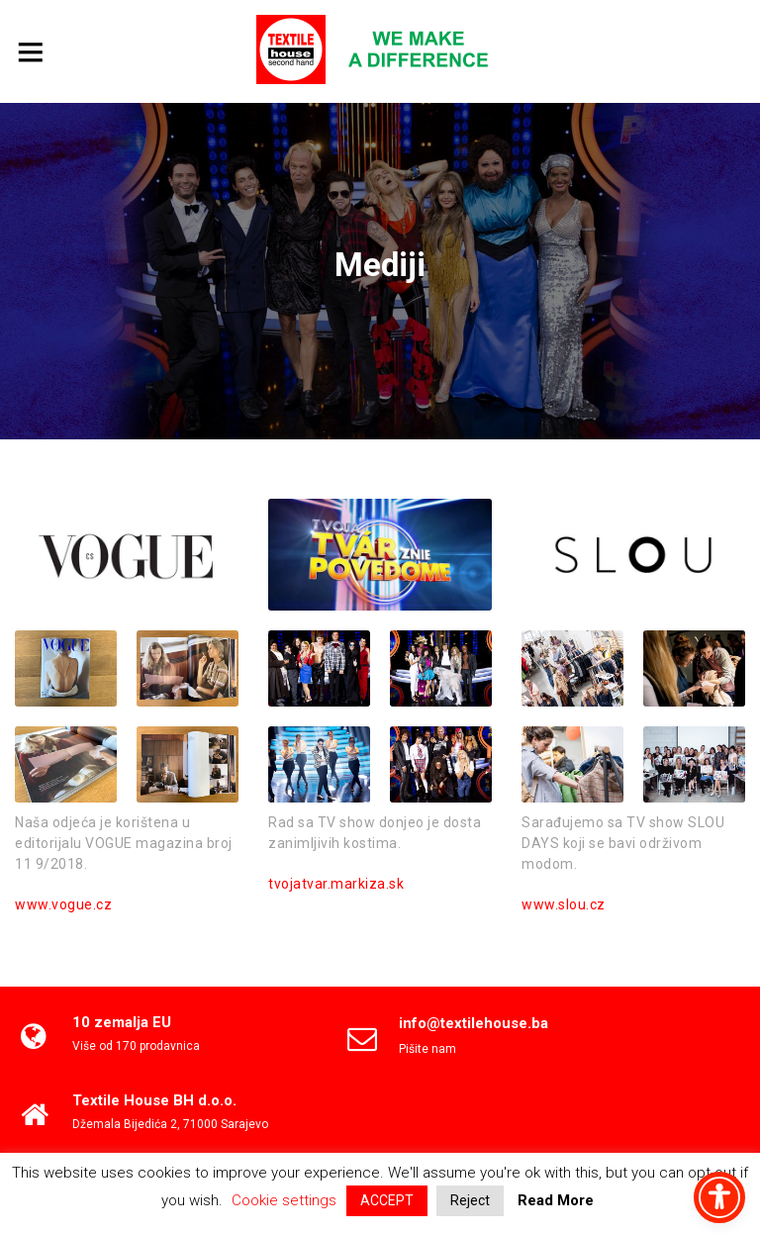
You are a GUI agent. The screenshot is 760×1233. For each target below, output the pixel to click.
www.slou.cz (564, 904)
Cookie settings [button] (284, 1200)
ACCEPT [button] (387, 1200)
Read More (556, 1200)
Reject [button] (470, 1200)
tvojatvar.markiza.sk (336, 884)
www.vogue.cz (63, 904)
